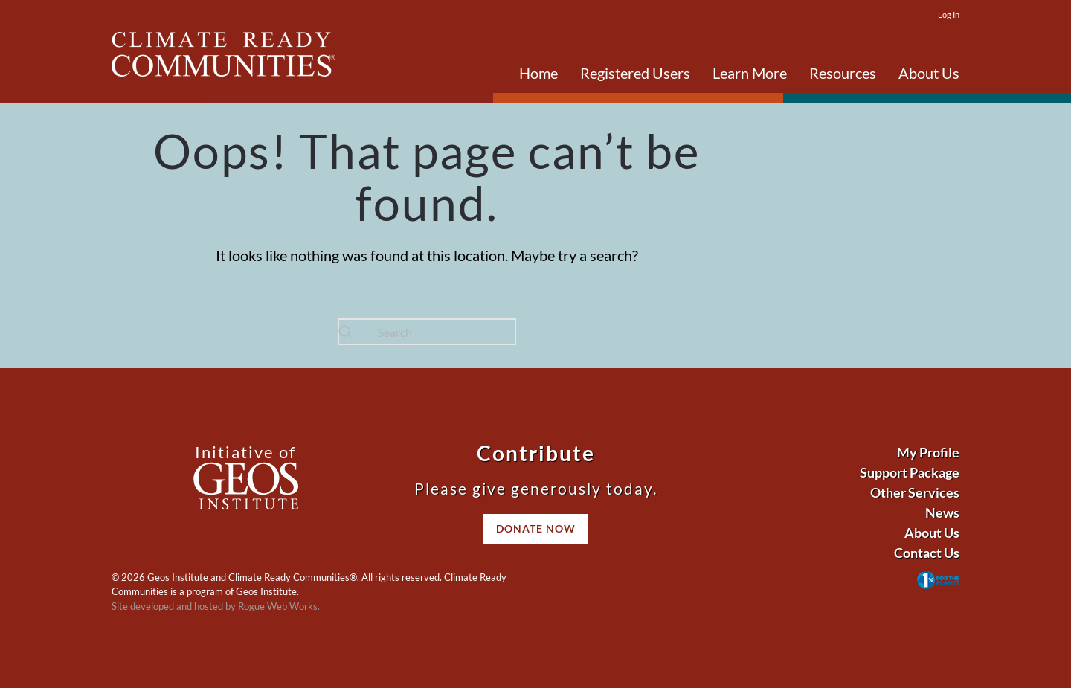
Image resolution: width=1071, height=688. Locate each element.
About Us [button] (928, 73)
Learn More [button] (750, 73)
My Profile (928, 452)
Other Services (914, 492)
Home (538, 73)
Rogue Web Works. (279, 606)
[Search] (427, 331)
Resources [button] (842, 73)
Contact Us (926, 552)
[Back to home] (223, 54)
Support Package (909, 472)
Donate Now (536, 528)
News (942, 512)
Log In (948, 14)
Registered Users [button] (635, 73)
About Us (931, 532)
